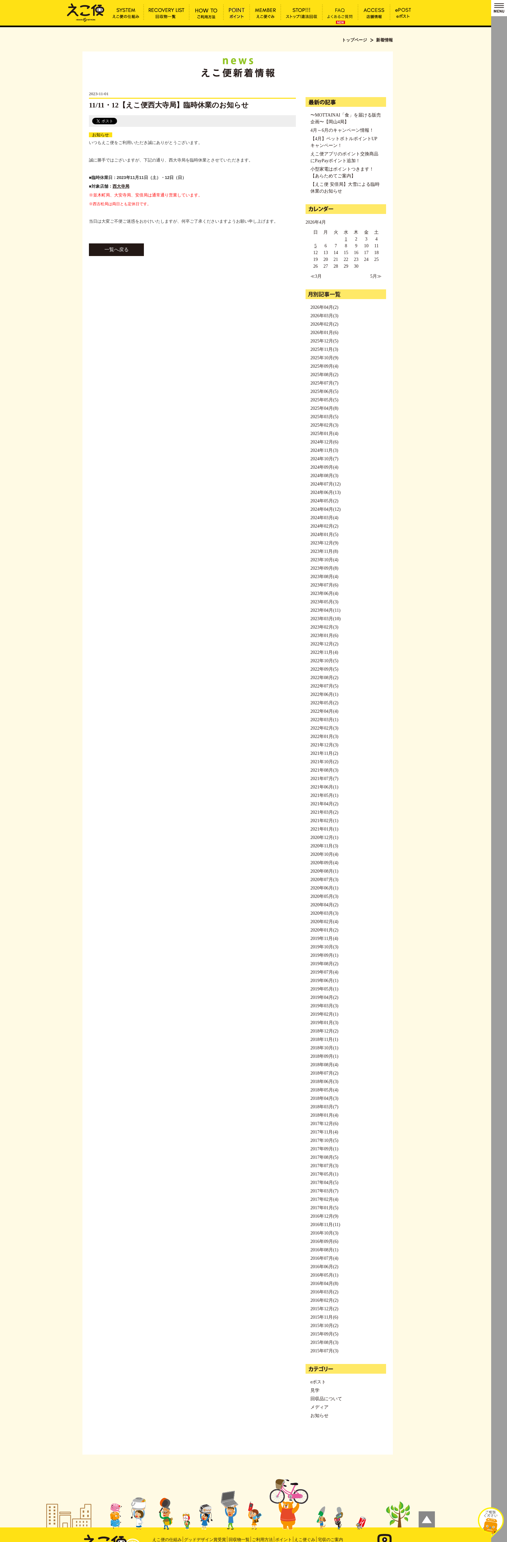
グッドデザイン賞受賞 (205, 1539)
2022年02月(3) (324, 728)
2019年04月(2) (324, 997)
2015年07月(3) (324, 1350)
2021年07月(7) (324, 778)
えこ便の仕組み (167, 1539)
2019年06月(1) (324, 980)
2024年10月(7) (324, 458)
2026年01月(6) (324, 332)
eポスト (318, 1382)
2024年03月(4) (324, 517)
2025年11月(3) (324, 349)
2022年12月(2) (324, 644)
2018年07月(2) (324, 1073)
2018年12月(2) (324, 1031)
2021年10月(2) (324, 761)
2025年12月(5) (324, 341)
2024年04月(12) (325, 509)
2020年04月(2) (324, 904)
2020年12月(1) (324, 837)
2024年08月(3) (324, 475)
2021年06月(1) (324, 787)
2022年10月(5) (324, 660)
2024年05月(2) (324, 500)
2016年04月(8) (324, 1283)
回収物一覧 (239, 1539)
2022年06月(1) (324, 694)
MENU (499, 8)
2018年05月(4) (324, 1090)
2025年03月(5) (324, 416)
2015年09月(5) (324, 1334)
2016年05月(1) (324, 1275)
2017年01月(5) (324, 1207)
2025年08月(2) (324, 374)
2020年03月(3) (324, 913)
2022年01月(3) (324, 736)
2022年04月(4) (324, 711)
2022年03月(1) (324, 719)
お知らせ (100, 134)
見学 (314, 1390)
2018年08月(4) (324, 1064)
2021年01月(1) (324, 829)
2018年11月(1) (324, 1039)
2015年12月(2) (324, 1308)
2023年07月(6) (324, 585)
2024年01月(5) (324, 534)
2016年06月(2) (324, 1266)
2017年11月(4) (324, 1132)
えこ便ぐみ (304, 1539)
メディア (319, 1407)
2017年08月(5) (324, 1157)
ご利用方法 (262, 1539)
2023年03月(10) (325, 618)
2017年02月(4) (324, 1199)
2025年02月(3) (324, 425)
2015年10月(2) (324, 1325)
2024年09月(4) (324, 467)
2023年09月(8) (324, 568)
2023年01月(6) (324, 635)
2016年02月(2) (324, 1300)
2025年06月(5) (324, 391)
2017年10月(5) (324, 1140)
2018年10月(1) (324, 1047)
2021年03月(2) (324, 812)
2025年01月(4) (324, 433)
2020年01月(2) (324, 930)
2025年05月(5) (324, 399)
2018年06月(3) (324, 1081)
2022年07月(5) (324, 686)
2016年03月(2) (324, 1292)
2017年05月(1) (324, 1174)
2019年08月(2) (324, 963)
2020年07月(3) (324, 879)
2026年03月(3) (324, 315)
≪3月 (316, 276)
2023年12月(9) (324, 543)
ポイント (283, 1539)
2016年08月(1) (324, 1249)
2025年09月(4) (324, 366)
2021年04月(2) (324, 803)
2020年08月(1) (324, 871)
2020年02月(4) (324, 921)
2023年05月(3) (324, 601)
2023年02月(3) (324, 627)
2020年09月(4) (324, 862)
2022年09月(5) (324, 669)
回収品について (326, 1398)
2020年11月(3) (324, 846)
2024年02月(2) (324, 526)
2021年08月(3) (324, 770)
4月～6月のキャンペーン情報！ (342, 130)
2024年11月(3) (324, 450)
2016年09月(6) (324, 1241)
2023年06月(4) (324, 593)
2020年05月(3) (324, 896)
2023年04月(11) (325, 610)
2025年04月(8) (324, 408)
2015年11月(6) (324, 1317)
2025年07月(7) (324, 383)
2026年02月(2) (324, 324)
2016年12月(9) (324, 1216)
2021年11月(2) (324, 753)
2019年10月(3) (324, 946)
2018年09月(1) (324, 1056)
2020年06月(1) (324, 888)
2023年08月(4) (324, 576)
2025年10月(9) (324, 357)
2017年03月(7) (324, 1191)
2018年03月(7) (324, 1106)
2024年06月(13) (325, 492)
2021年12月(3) (324, 745)
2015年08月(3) (324, 1342)
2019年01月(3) (324, 1022)
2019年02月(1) (324, 1014)
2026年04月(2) (324, 307)
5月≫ (376, 276)
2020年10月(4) (324, 854)
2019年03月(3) (324, 1005)
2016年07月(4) (324, 1258)
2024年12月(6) (324, 442)
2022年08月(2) (324, 677)
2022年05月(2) (324, 702)
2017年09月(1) (324, 1148)
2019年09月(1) (324, 955)
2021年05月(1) (324, 795)
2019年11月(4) (324, 938)
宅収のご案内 (330, 1539)
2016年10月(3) (324, 1233)
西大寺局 (121, 186)
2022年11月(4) (324, 652)
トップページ (354, 40)
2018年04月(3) (324, 1098)
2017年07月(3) (324, 1165)
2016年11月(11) (325, 1224)
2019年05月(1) (324, 989)
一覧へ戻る (116, 249)
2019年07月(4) (324, 972)
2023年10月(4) (324, 559)
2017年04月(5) (324, 1182)
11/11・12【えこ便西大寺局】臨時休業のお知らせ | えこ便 (85, 12)
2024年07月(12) (325, 484)
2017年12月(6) (324, 1123)
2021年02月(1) (324, 820)
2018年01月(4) (324, 1115)
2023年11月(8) (324, 551)
